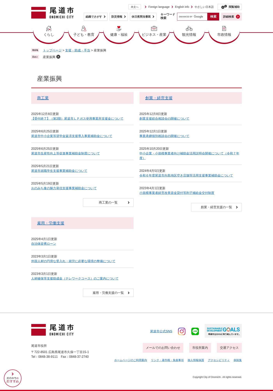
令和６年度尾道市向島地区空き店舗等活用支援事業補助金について (186, 175)
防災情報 (116, 16)
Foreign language (159, 6)
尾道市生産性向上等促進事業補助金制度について (65, 153)
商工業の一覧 (108, 202)
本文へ (134, 6)
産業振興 (49, 57)
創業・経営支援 (159, 98)
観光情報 (189, 35)
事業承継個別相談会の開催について (164, 136)
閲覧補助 (234, 6)
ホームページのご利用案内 (130, 360)
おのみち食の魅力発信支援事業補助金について (64, 188)
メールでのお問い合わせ (163, 347)
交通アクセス (229, 347)
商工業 (43, 98)
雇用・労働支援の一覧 (108, 292)
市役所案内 (200, 347)
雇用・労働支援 (50, 223)
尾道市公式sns (161, 331)
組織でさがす (94, 16)
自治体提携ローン (43, 243)
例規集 (238, 360)
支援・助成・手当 (77, 50)
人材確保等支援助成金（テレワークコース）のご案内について (75, 278)
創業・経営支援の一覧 (216, 207)
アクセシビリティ (219, 360)
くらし (48, 35)
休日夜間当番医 (141, 16)
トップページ (52, 50)
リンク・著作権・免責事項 (167, 360)
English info (182, 6)
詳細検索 (228, 16)
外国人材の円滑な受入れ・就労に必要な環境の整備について (73, 261)
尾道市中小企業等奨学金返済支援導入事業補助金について (71, 136)
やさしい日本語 (204, 6)
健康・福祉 (119, 35)
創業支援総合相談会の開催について (164, 118)
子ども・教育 (83, 35)
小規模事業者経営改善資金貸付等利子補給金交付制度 (176, 193)
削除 (58, 57)
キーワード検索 (167, 16)
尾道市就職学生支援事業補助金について (59, 170)
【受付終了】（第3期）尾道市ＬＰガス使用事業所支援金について (77, 118)
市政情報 (224, 35)
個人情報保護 (196, 360)
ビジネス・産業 (154, 35)
